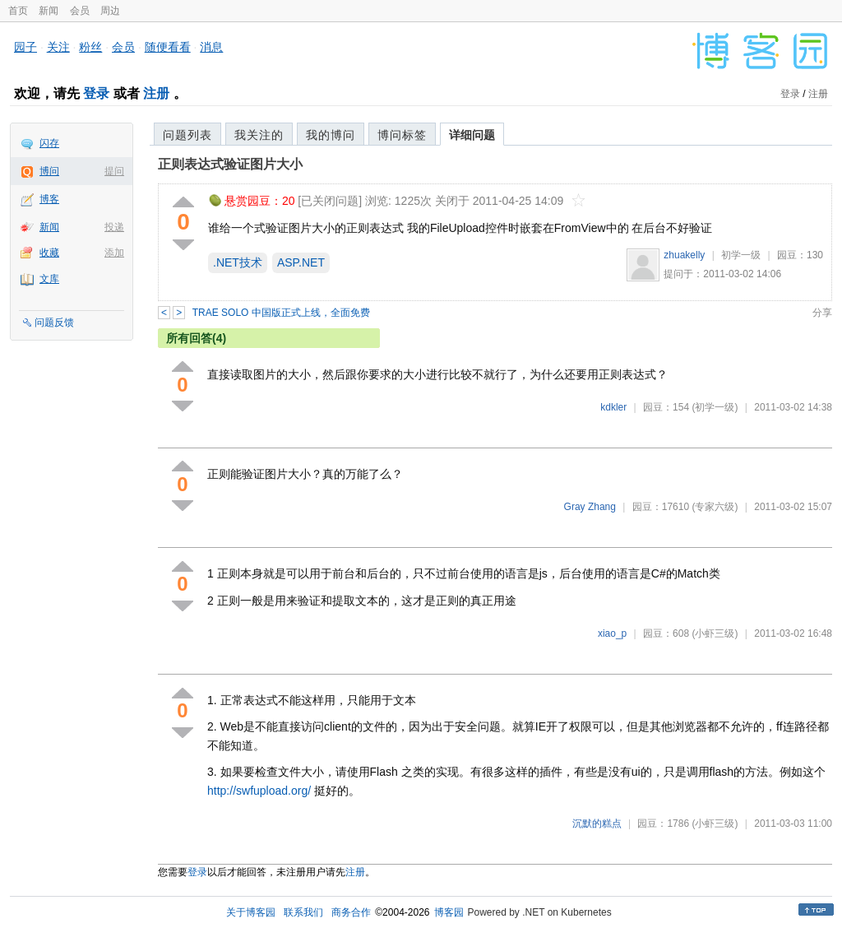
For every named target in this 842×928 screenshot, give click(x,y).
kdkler (613, 407)
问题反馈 (54, 322)
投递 (114, 227)
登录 (96, 93)
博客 (49, 199)
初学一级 (741, 255)
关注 (58, 46)
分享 (822, 312)
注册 (156, 93)
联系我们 (303, 912)
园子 (25, 46)
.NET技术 (237, 262)
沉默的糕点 (597, 823)
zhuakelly (684, 255)
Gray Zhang (590, 507)
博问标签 (402, 135)
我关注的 (259, 135)
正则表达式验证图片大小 (230, 164)
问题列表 (187, 135)
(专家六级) (715, 507)
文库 (49, 279)
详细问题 (472, 135)
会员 (80, 10)
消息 (211, 46)
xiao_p (612, 633)
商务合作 (351, 912)
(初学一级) (715, 407)
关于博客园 (250, 912)
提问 (114, 171)
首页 (18, 10)
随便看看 (168, 46)
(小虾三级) (715, 633)
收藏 (49, 252)
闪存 (49, 143)
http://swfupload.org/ (259, 790)
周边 (110, 10)
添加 (114, 252)
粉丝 (90, 46)
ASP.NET (301, 262)
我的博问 (330, 135)
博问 (49, 171)
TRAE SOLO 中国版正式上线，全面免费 (281, 312)
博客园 (449, 912)
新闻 (48, 10)
